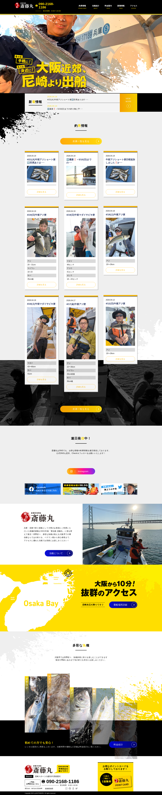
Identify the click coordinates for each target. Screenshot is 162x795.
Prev (3, 54)
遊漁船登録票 (49, 788)
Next (159, 54)
